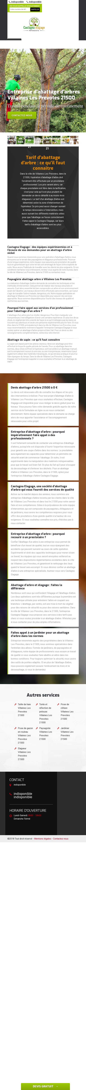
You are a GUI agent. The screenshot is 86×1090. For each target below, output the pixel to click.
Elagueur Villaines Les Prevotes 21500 (24, 754)
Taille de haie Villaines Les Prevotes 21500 (24, 710)
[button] (40, 129)
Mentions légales (42, 838)
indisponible (16, 2)
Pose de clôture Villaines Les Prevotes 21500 (67, 711)
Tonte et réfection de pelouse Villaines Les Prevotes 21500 (45, 713)
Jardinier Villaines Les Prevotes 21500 (67, 733)
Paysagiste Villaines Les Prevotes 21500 (45, 733)
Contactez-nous (22, 115)
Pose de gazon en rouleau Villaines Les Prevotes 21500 (25, 735)
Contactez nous (60, 838)
